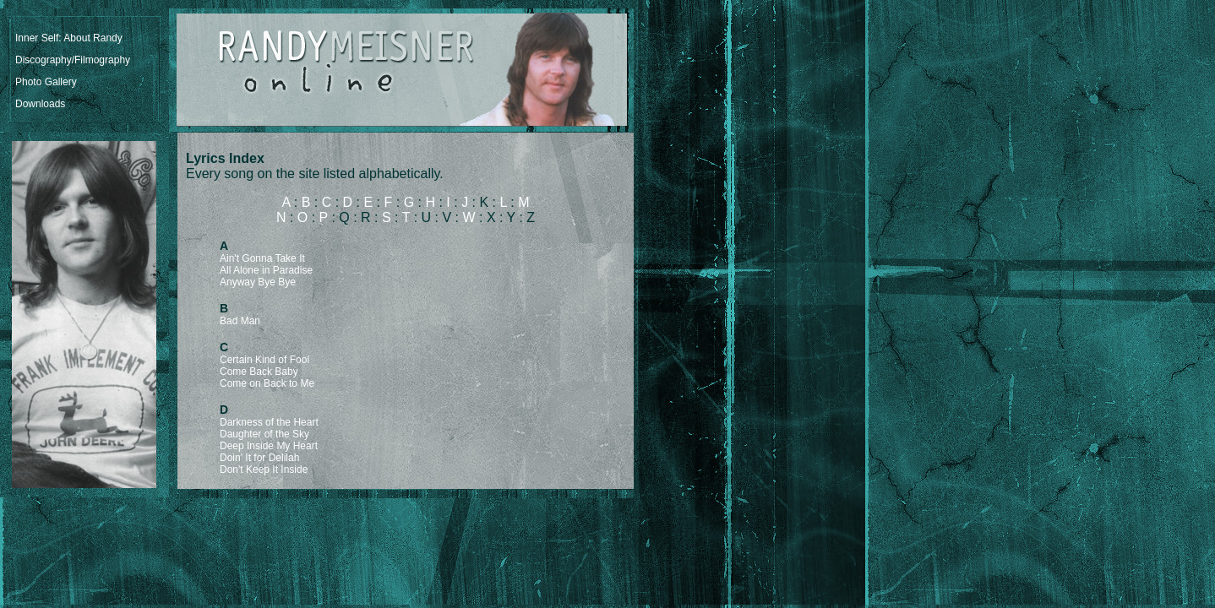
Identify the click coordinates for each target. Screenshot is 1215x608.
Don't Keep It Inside (264, 469)
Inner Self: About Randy (69, 38)
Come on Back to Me (267, 383)
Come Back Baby (259, 371)
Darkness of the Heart (269, 422)
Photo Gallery (46, 82)
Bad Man (240, 321)
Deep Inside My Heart (269, 446)
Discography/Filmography (72, 60)
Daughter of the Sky (264, 434)
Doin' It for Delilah (259, 458)
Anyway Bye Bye (258, 282)
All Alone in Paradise (266, 270)
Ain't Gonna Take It (262, 258)
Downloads (40, 104)
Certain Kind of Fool (264, 360)
